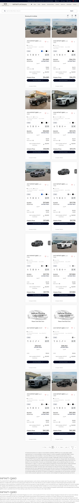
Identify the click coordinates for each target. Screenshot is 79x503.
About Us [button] (63, 4)
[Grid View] (72, 16)
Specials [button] (43, 4)
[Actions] (48, 42)
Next (62, 447)
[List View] (75, 16)
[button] (49, 28)
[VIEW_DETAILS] (37, 314)
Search (71, 10)
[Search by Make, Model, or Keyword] (37, 10)
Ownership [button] (69, 4)
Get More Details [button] (37, 80)
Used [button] (39, 4)
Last (67, 447)
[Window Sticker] (48, 55)
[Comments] (46, 55)
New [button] (35, 4)
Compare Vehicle (32, 86)
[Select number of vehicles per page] (73, 447)
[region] (38, 71)
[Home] (31, 4)
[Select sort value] (68, 16)
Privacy (74, 4)
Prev (49, 447)
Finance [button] (57, 4)
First (44, 447)
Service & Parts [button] (50, 4)
